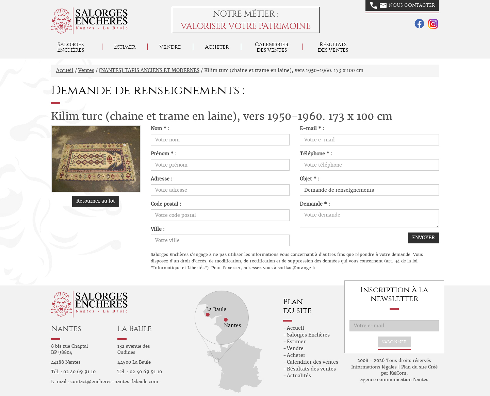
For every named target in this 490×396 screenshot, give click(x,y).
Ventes (86, 70)
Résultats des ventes (311, 369)
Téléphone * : (316, 154)
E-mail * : (312, 128)
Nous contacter (402, 5)
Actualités (299, 376)
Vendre (170, 47)
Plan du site (414, 367)
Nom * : (160, 128)
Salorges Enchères (308, 335)
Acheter (217, 47)
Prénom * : (164, 154)
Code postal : (166, 204)
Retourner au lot (95, 201)
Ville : (158, 229)
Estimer (124, 47)
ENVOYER (423, 238)
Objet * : (310, 179)
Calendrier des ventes (272, 47)
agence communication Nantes (394, 379)
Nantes (66, 328)
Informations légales (374, 367)
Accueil (65, 70)
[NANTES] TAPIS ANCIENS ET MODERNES (149, 70)
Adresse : (162, 179)
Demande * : (315, 204)
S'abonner (394, 342)
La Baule (134, 328)
